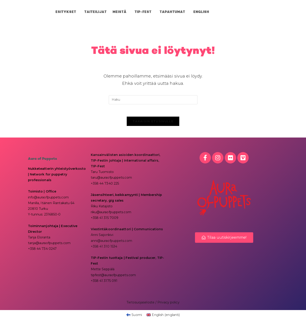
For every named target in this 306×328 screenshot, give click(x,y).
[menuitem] (201, 12)
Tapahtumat (173, 12)
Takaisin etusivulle (153, 123)
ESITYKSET (67, 12)
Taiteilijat (95, 12)
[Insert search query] (153, 99)
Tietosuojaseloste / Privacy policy (152, 304)
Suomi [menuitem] (137, 316)
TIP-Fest (144, 12)
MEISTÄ (121, 12)
